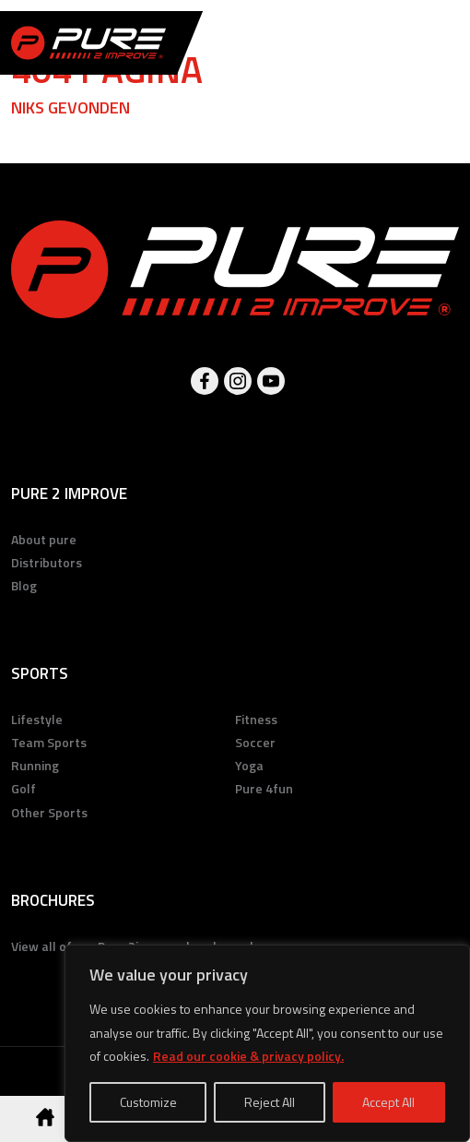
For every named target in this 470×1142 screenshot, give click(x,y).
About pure (43, 539)
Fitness (256, 719)
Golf (23, 788)
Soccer (255, 742)
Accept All (388, 1102)
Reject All (269, 1102)
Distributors (46, 562)
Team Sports (49, 742)
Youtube (271, 381)
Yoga (249, 765)
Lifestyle (37, 719)
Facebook (204, 381)
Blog (24, 585)
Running (35, 765)
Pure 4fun (264, 788)
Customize (148, 1102)
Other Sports (49, 812)
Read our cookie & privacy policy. (248, 1055)
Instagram (237, 381)
